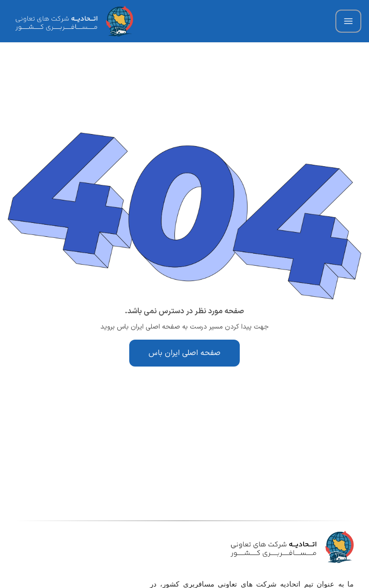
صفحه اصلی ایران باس (184, 353)
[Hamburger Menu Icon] (348, 21)
